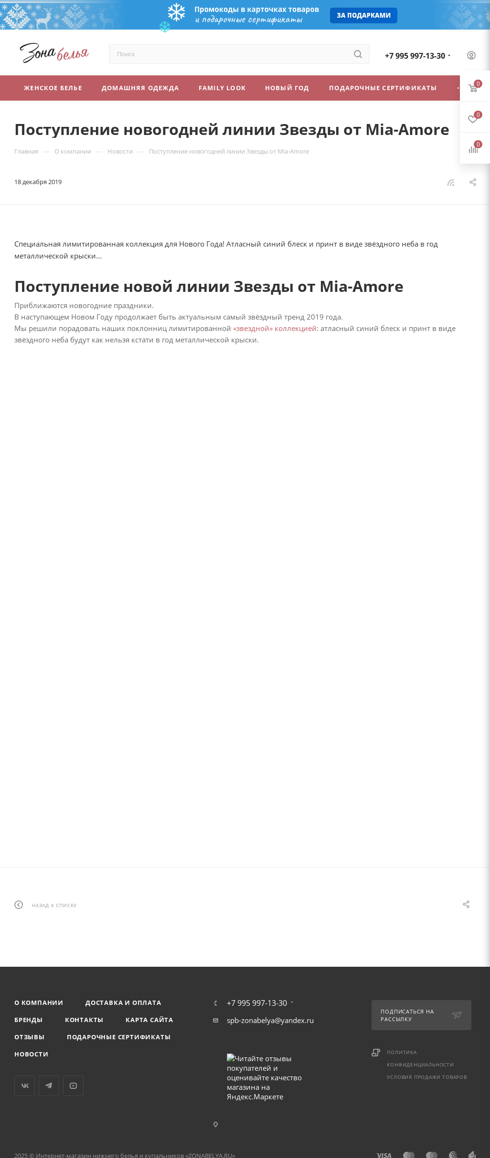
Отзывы (29, 1037)
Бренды (28, 1019)
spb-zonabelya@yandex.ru (270, 1020)
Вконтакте (24, 1085)
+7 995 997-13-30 (415, 56)
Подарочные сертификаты (119, 1037)
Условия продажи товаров (427, 1077)
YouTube (73, 1085)
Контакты (84, 1019)
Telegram (49, 1085)
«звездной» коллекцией (275, 328)
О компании (39, 1002)
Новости (31, 1054)
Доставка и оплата (123, 1002)
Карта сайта (149, 1019)
